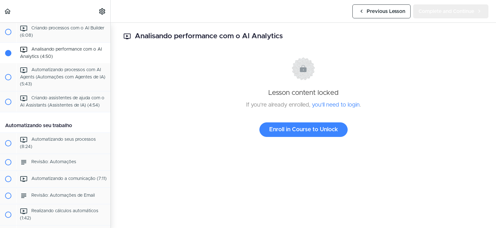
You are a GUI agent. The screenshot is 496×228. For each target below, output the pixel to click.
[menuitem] (102, 11)
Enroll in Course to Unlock (303, 129)
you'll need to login (336, 105)
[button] (8, 11)
